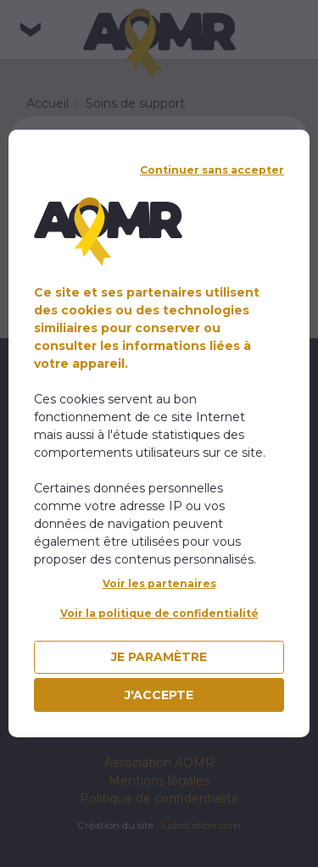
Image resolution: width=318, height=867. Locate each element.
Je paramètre (159, 656)
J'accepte (159, 695)
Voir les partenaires (159, 583)
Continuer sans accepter (212, 170)
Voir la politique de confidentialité (159, 613)
